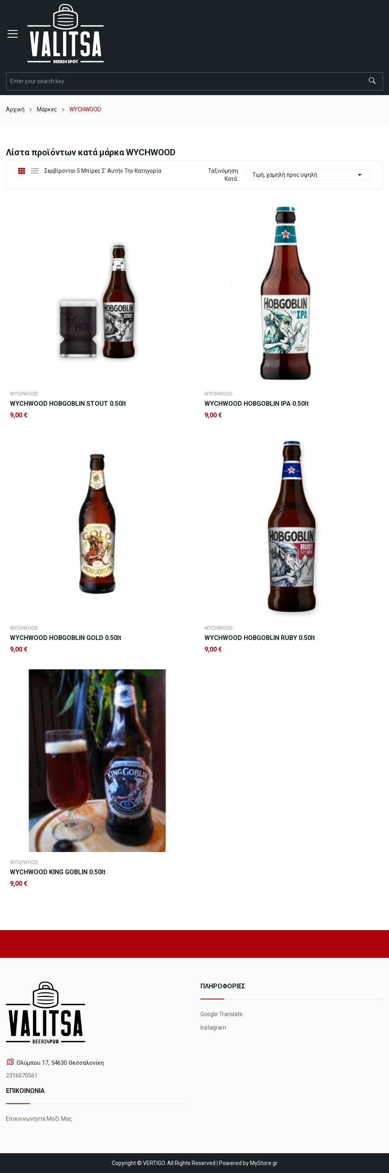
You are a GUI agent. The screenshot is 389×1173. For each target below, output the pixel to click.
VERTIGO (154, 1163)
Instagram (213, 1027)
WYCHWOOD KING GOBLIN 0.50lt (57, 872)
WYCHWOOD (24, 394)
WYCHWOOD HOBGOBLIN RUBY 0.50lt (259, 638)
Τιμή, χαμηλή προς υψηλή (308, 175)
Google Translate (221, 1014)
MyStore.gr (264, 1163)
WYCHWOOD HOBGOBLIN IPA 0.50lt (256, 403)
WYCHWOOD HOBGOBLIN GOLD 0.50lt (65, 638)
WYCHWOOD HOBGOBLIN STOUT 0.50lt (68, 403)
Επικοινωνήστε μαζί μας (39, 1119)
